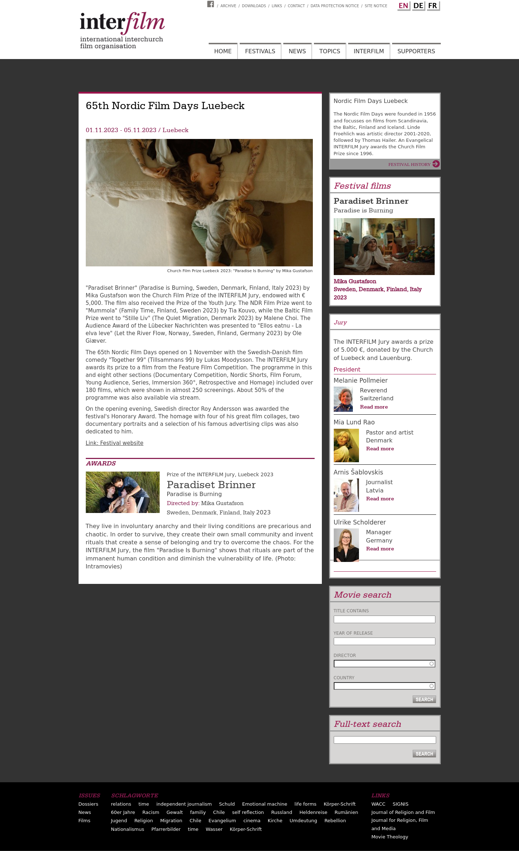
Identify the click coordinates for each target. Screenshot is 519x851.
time (143, 804)
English (402, 4)
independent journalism (184, 804)
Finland (229, 512)
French (432, 4)
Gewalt (175, 812)
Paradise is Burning (363, 210)
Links (277, 6)
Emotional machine (264, 804)
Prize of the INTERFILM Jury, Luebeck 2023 (220, 474)
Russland (281, 812)
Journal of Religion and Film (403, 812)
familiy (198, 812)
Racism (150, 812)
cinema (252, 820)
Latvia (375, 490)
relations (121, 804)
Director (345, 655)
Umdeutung (304, 820)
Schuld (227, 804)
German (417, 4)
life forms (305, 804)
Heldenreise (313, 812)
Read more (374, 407)
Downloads (254, 6)
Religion (143, 820)
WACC (378, 804)
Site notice (376, 6)
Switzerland (377, 398)
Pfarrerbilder (166, 829)
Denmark (204, 512)
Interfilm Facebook (211, 4)
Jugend (119, 820)
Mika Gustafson (222, 503)
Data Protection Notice (335, 6)
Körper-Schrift (340, 804)
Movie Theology (389, 836)
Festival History (410, 164)
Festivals (260, 51)
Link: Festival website (115, 443)
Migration (171, 820)
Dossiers (88, 804)
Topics (329, 51)
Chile (219, 812)
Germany (379, 540)
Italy (249, 512)
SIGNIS (400, 804)
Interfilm (369, 51)
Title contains (351, 610)
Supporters (416, 51)
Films (84, 820)
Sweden (178, 512)
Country (344, 677)
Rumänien (346, 812)
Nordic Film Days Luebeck (371, 101)
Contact (296, 6)
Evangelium (222, 820)
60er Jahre (123, 812)
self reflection (248, 812)
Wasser (214, 829)
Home (223, 51)
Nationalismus (127, 829)
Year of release (353, 633)
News (297, 51)
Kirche (275, 820)
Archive (228, 6)
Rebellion (335, 820)
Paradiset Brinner (211, 485)
